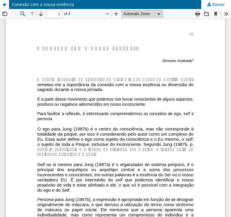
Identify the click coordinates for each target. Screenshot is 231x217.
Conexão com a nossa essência (43, 4)
